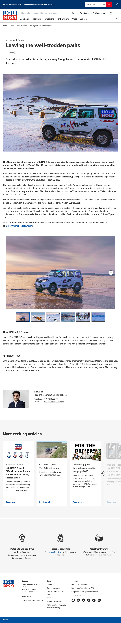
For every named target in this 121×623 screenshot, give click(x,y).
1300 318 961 (26, 597)
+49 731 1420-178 (51, 399)
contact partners (56, 552)
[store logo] (10, 16)
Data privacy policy (53, 588)
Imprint (49, 584)
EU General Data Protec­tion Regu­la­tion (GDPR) (57, 606)
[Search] (48, 13)
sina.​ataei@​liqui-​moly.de (54, 401)
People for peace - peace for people (84, 591)
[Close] (116, 4)
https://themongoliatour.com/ (19, 225)
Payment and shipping (55, 601)
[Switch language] (95, 4)
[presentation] (111, 272)
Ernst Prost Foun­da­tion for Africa (83, 588)
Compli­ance (51, 598)
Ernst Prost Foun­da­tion (79, 584)
